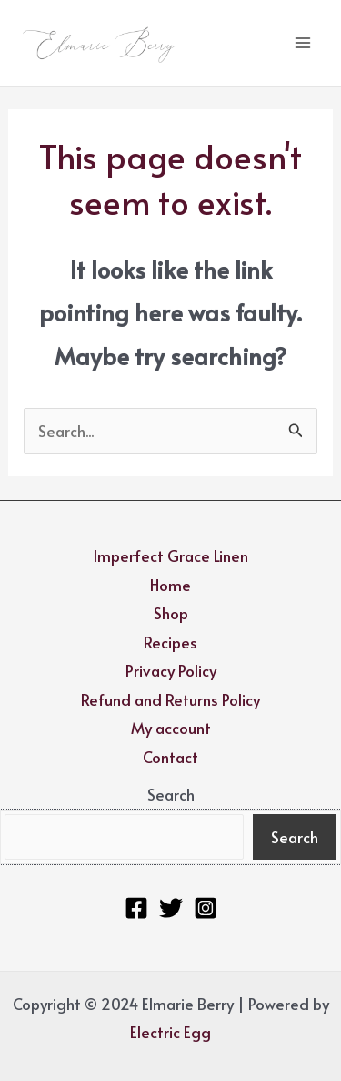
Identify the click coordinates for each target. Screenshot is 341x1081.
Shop (171, 613)
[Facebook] (136, 908)
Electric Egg (170, 1032)
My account (171, 728)
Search (171, 794)
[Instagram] (205, 908)
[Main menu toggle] (303, 43)
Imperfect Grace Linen (170, 555)
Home (170, 585)
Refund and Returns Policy (170, 699)
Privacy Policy (170, 670)
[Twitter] (171, 908)
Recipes (170, 642)
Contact (170, 757)
